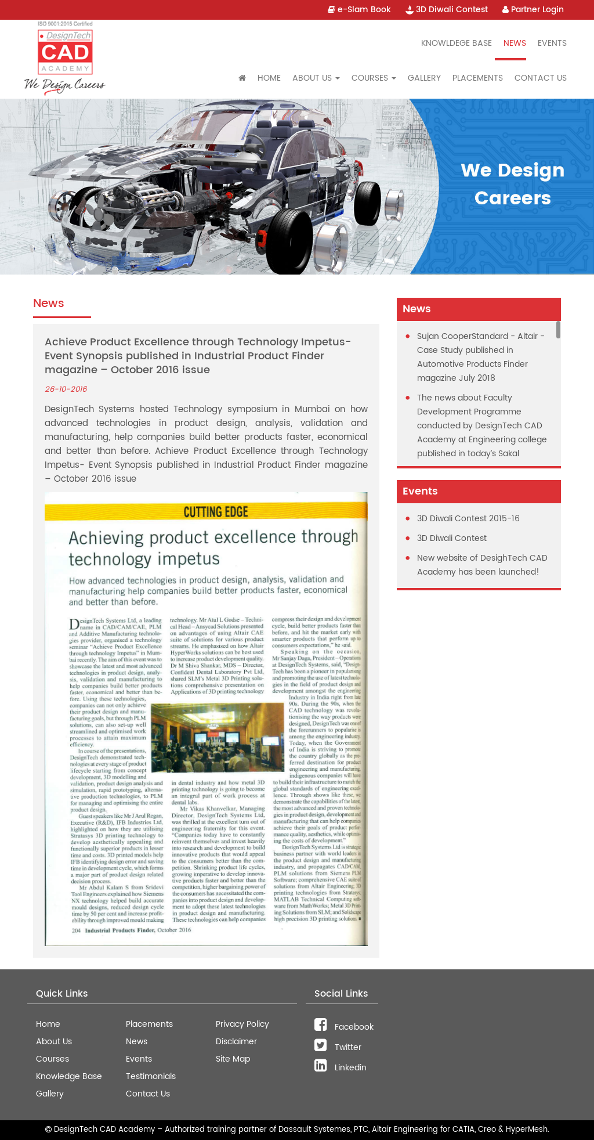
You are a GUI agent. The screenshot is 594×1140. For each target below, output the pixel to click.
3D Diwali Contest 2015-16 (468, 518)
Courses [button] (374, 78)
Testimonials (151, 1076)
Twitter (337, 1047)
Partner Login (533, 9)
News (515, 43)
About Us (54, 1041)
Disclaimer (236, 1041)
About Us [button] (316, 78)
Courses (52, 1059)
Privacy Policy (242, 1024)
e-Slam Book (359, 9)
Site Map (233, 1059)
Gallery (424, 78)
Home (269, 78)
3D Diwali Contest (446, 9)
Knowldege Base (456, 43)
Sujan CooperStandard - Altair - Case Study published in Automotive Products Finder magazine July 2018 (481, 357)
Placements (477, 78)
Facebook (344, 1027)
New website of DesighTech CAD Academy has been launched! (482, 565)
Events (552, 43)
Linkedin (340, 1067)
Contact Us (541, 78)
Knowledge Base (69, 1076)
